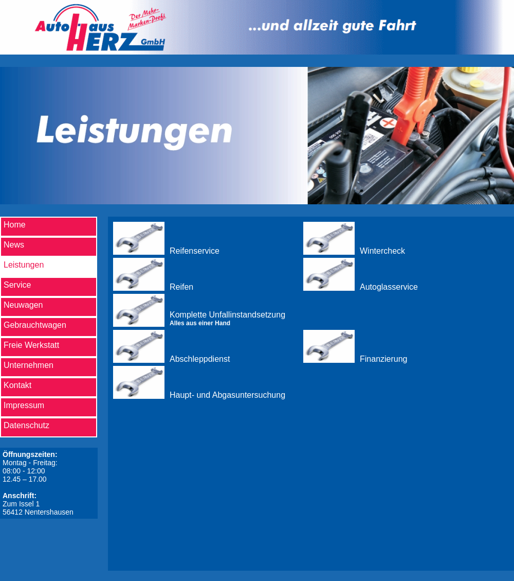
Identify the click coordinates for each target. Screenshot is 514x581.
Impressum (24, 405)
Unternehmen (28, 365)
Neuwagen (23, 305)
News (14, 244)
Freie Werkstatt (31, 345)
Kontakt (17, 385)
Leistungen (24, 264)
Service (17, 284)
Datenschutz (26, 425)
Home (15, 224)
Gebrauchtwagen (35, 325)
